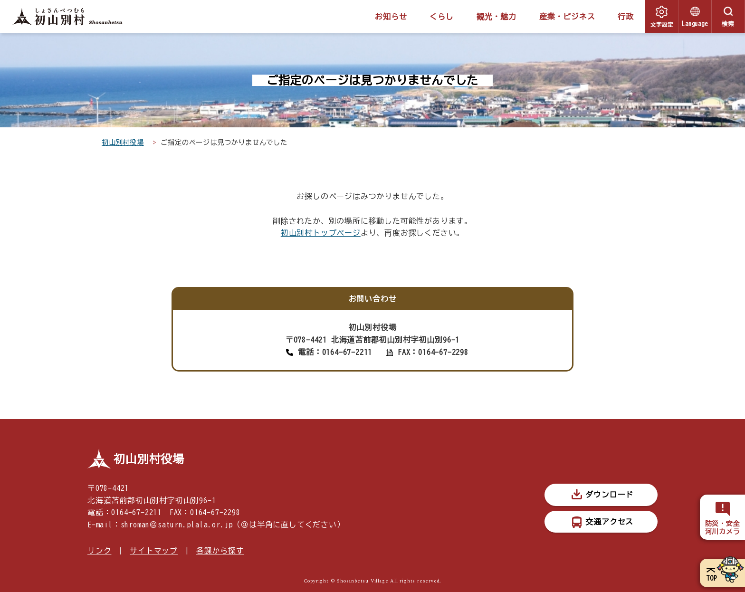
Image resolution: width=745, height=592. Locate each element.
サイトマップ (154, 550)
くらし (441, 16)
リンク (99, 550)
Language (694, 24)
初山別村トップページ (321, 233)
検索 (728, 24)
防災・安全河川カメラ (722, 527)
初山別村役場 (123, 142)
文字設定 (661, 24)
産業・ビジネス (567, 16)
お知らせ (391, 16)
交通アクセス (609, 521)
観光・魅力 (496, 16)
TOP (711, 578)
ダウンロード (609, 494)
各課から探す (220, 550)
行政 (626, 16)
